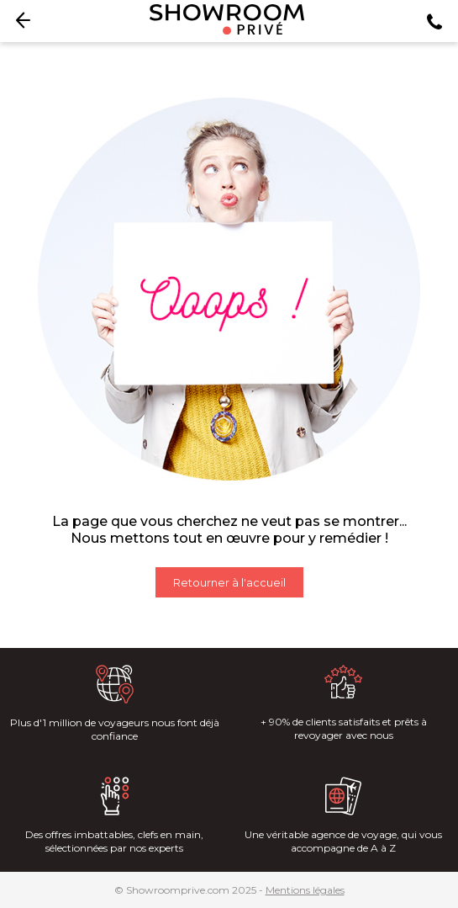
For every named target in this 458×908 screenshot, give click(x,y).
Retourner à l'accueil (229, 582)
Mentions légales (305, 890)
